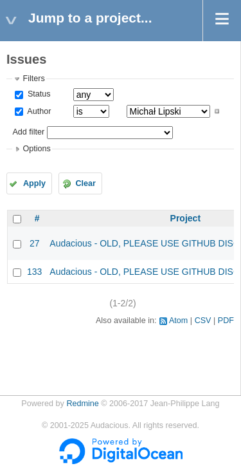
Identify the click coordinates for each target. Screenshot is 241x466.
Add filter (28, 131)
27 (35, 243)
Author (38, 111)
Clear (85, 183)
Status (37, 93)
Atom (178, 320)
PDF (226, 320)
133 (34, 271)
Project (185, 218)
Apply (34, 183)
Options (36, 148)
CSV (203, 320)
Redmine (82, 403)
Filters (33, 78)
